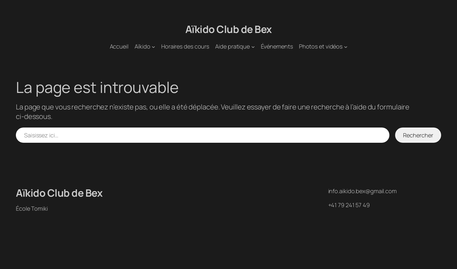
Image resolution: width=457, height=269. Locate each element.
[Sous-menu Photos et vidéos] (346, 46)
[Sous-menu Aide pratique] (253, 46)
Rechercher (418, 135)
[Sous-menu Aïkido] (153, 46)
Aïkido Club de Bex (228, 29)
